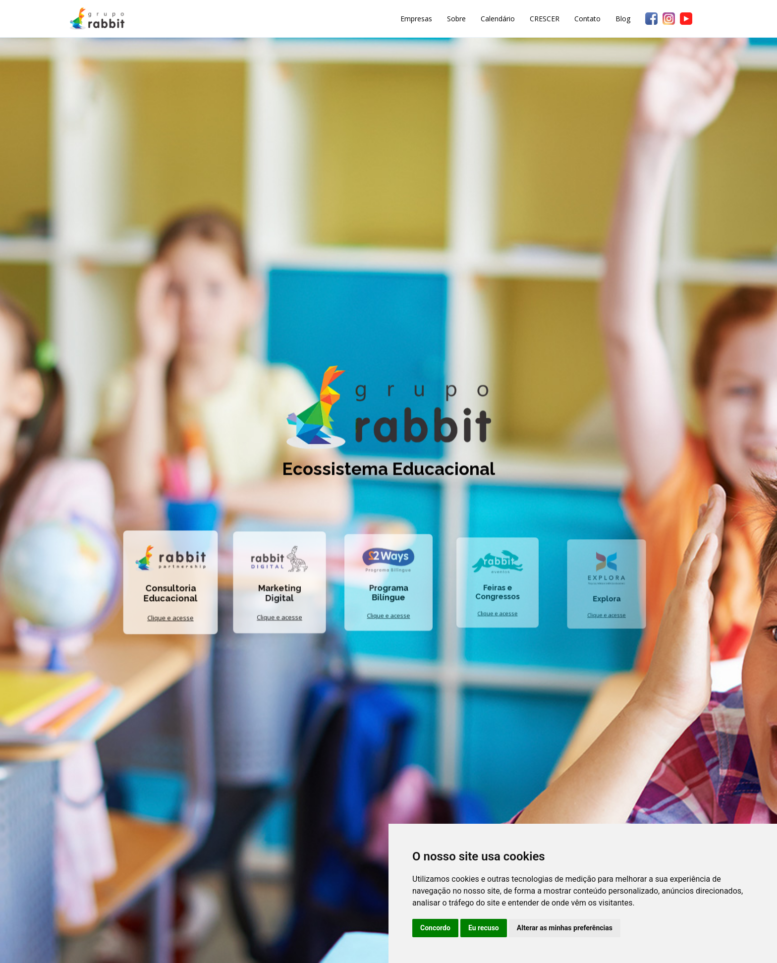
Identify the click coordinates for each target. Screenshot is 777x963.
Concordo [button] (435, 928)
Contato (587, 18)
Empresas (416, 18)
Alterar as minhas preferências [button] (564, 928)
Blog (622, 18)
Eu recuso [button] (483, 928)
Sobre (456, 18)
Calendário (498, 18)
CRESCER (544, 18)
